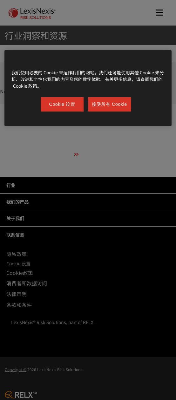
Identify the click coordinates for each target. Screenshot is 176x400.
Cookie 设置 (62, 104)
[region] (88, 88)
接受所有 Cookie (109, 104)
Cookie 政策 (25, 86)
